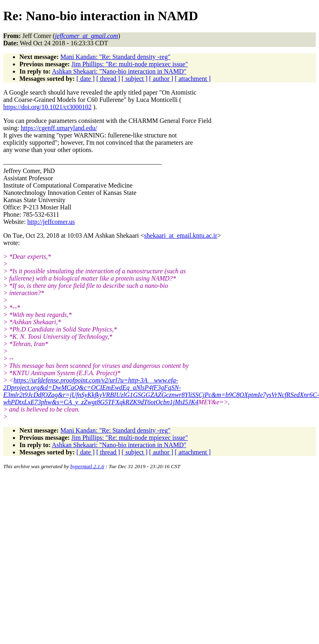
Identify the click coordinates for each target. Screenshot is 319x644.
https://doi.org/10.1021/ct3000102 (47, 106)
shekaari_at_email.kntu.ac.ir (181, 235)
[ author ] (161, 78)
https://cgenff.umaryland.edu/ (59, 128)
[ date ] (85, 78)
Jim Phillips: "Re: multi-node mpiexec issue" (130, 64)
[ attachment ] (193, 78)
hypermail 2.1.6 (87, 466)
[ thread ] (108, 78)
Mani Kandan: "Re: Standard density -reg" (115, 56)
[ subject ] (135, 78)
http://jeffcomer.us (51, 221)
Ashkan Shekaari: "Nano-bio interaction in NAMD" (119, 71)
